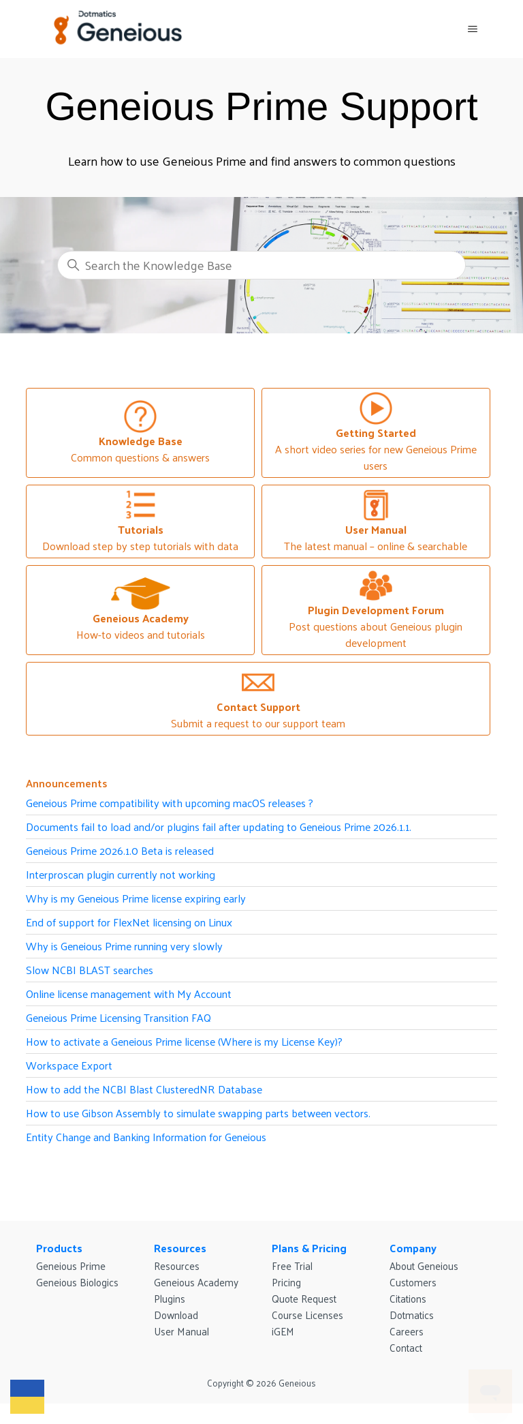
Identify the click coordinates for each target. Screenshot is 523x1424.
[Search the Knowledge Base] (261, 265)
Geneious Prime (71, 1265)
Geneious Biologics (77, 1282)
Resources (180, 1248)
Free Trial (292, 1265)
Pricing (286, 1282)
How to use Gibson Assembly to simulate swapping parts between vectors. (198, 1113)
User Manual (181, 1331)
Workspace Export (69, 1065)
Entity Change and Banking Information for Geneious (146, 1137)
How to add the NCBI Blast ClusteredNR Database (144, 1089)
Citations (408, 1298)
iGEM (283, 1331)
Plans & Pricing (309, 1248)
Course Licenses (307, 1314)
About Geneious (424, 1265)
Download (176, 1314)
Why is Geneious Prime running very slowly (124, 946)
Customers (413, 1282)
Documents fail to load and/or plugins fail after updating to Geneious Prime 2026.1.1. (218, 826)
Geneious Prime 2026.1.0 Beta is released (120, 850)
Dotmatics (412, 1314)
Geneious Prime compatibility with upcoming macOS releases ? (169, 803)
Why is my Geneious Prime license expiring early (136, 898)
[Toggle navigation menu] (473, 29)
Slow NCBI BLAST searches (89, 970)
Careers (407, 1331)
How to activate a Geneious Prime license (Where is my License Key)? (184, 1041)
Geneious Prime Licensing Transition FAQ (118, 1017)
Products (59, 1248)
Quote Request (304, 1298)
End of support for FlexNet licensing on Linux (129, 922)
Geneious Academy (196, 1282)
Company (413, 1248)
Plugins (169, 1298)
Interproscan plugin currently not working (120, 874)
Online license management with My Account (129, 993)
